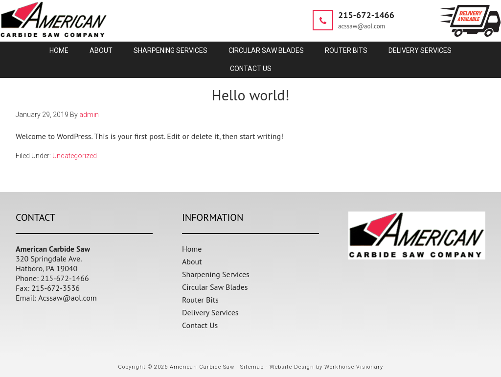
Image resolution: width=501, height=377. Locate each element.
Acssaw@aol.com (67, 298)
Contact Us (200, 325)
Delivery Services (210, 312)
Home (192, 249)
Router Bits (200, 300)
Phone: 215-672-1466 (52, 278)
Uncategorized (74, 156)
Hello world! (250, 94)
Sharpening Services (216, 274)
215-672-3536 (55, 288)
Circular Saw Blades (215, 287)
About (192, 261)
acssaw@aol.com (361, 26)
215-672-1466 (366, 15)
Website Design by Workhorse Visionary (326, 367)
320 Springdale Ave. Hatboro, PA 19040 (49, 263)
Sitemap (252, 367)
